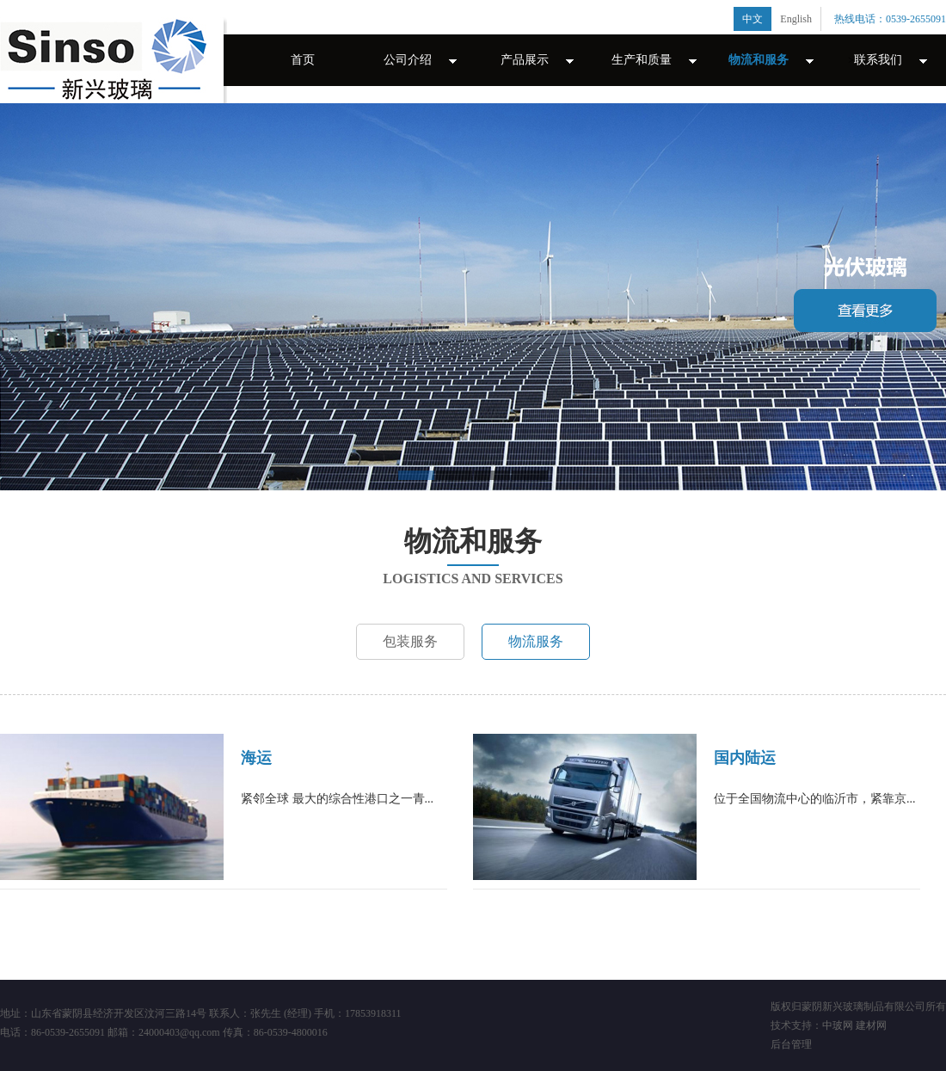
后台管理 (791, 1044)
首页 (303, 59)
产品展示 (525, 59)
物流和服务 (758, 59)
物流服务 (535, 641)
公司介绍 (408, 59)
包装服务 (410, 641)
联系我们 (878, 59)
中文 (752, 19)
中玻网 (837, 1025)
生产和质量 (641, 59)
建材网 (871, 1025)
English (796, 19)
